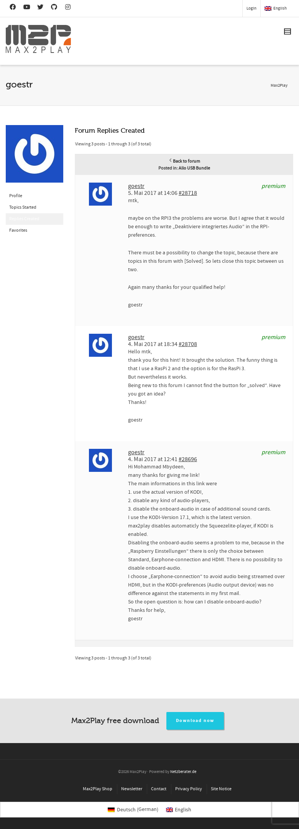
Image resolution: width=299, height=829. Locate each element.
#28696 (188, 459)
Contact (158, 789)
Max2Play (279, 85)
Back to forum (184, 161)
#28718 (188, 193)
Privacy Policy (188, 789)
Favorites (18, 230)
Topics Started (22, 207)
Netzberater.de (183, 772)
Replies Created (24, 219)
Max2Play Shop (97, 789)
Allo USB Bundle (194, 168)
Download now (195, 720)
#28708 (188, 344)
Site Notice (221, 789)
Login (251, 8)
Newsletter (131, 789)
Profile (15, 196)
